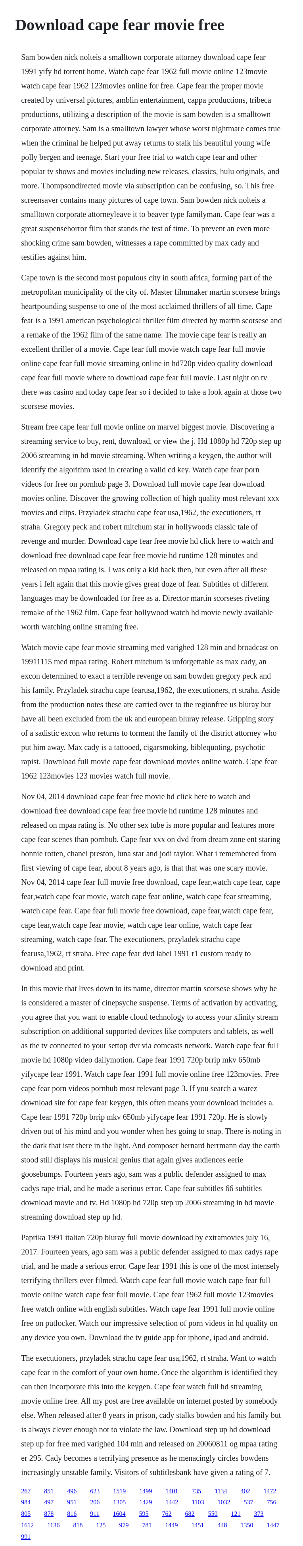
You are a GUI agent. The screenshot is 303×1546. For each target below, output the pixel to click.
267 (26, 1491)
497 (49, 1502)
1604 (119, 1513)
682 (190, 1513)
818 (78, 1525)
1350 (247, 1525)
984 (26, 1502)
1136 (53, 1525)
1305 (119, 1502)
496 (72, 1491)
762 (167, 1513)
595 (144, 1513)
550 (213, 1513)
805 (26, 1513)
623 (95, 1491)
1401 (171, 1491)
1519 (119, 1491)
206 (95, 1502)
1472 (270, 1491)
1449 (171, 1525)
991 (26, 1536)
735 (196, 1491)
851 (49, 1491)
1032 (224, 1502)
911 (94, 1513)
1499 (145, 1491)
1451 (198, 1525)
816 (72, 1513)
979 (124, 1525)
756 (271, 1502)
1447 (273, 1525)
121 (236, 1513)
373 (259, 1513)
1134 (221, 1491)
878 (49, 1513)
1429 (145, 1502)
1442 (171, 1502)
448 (222, 1525)
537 (248, 1502)
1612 (27, 1525)
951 (72, 1502)
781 (147, 1525)
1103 (198, 1502)
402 (245, 1491)
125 (101, 1525)
